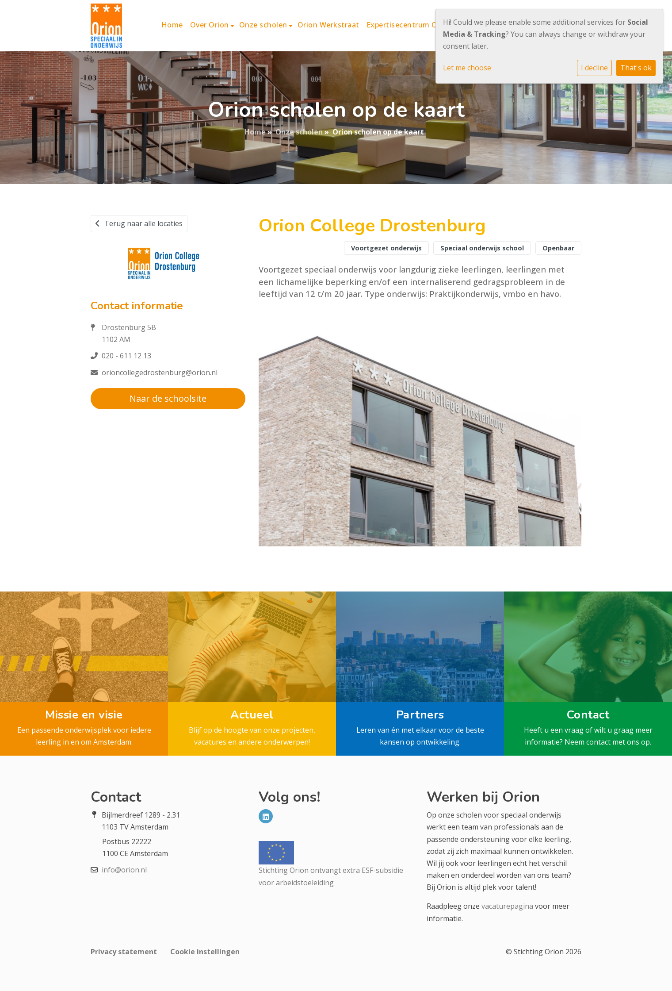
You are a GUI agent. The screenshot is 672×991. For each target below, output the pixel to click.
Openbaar (558, 248)
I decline (594, 68)
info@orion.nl (124, 870)
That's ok (636, 68)
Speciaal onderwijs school (482, 248)
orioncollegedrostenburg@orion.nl (160, 372)
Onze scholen (264, 25)
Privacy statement (124, 951)
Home (172, 25)
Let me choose (467, 68)
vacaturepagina (507, 906)
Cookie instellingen (205, 951)
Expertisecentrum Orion (409, 25)
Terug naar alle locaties (139, 223)
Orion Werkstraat (328, 25)
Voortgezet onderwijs (386, 248)
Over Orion (210, 25)
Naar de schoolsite (168, 398)
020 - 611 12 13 (126, 356)
